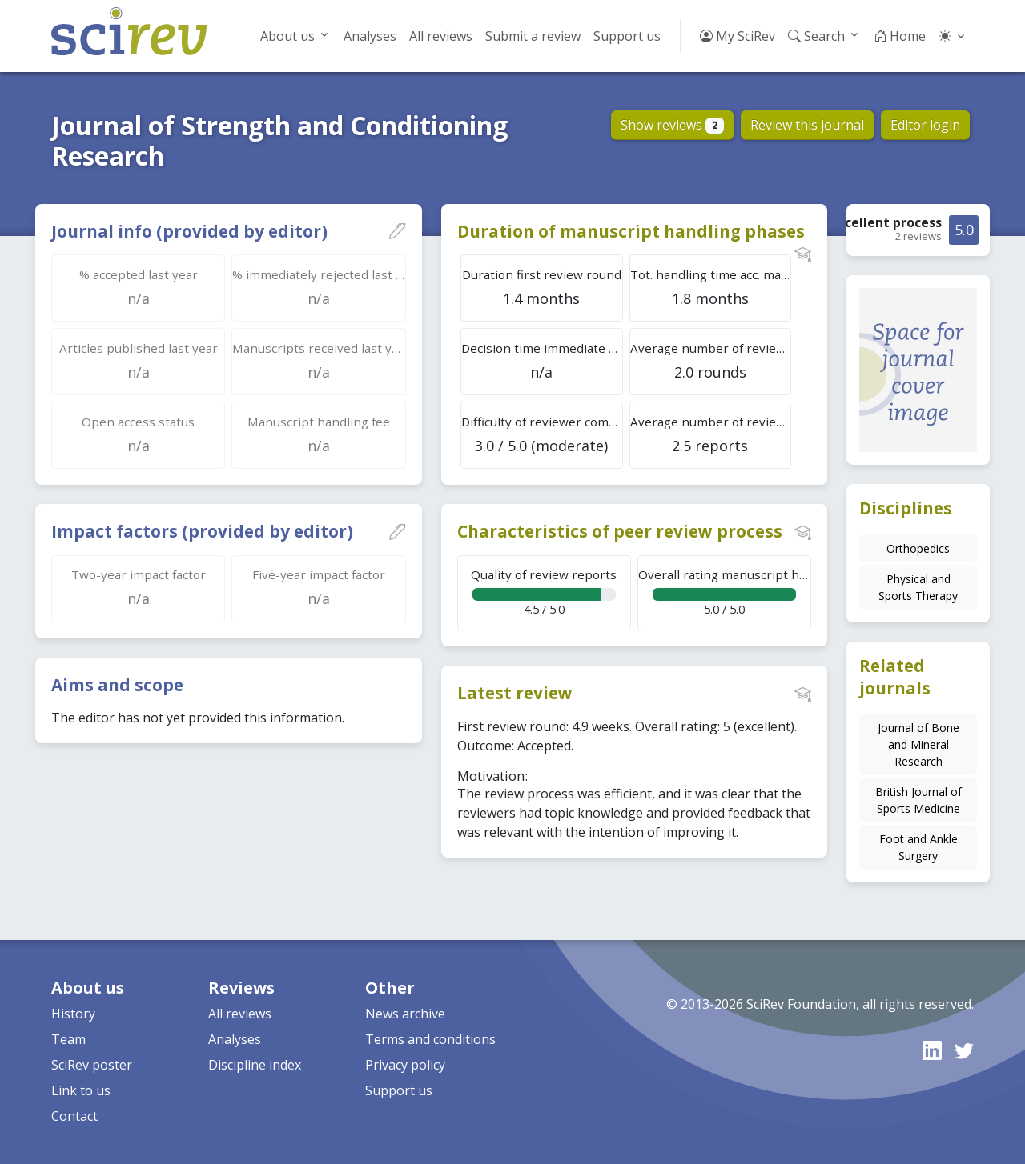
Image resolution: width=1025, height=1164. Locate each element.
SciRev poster (91, 1065)
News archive (405, 1013)
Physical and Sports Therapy (918, 587)
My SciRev (737, 36)
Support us (627, 36)
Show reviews (672, 125)
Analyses (370, 36)
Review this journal (807, 125)
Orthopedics (918, 548)
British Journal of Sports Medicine (918, 800)
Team (68, 1039)
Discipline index (254, 1065)
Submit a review (533, 36)
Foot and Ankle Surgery (918, 847)
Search (816, 36)
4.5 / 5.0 (544, 591)
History (73, 1013)
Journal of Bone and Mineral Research (918, 744)
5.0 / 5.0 (724, 591)
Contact (74, 1116)
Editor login (925, 125)
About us (287, 36)
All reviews (440, 36)
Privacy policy (405, 1065)
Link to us (81, 1090)
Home (900, 36)
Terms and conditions (430, 1039)
